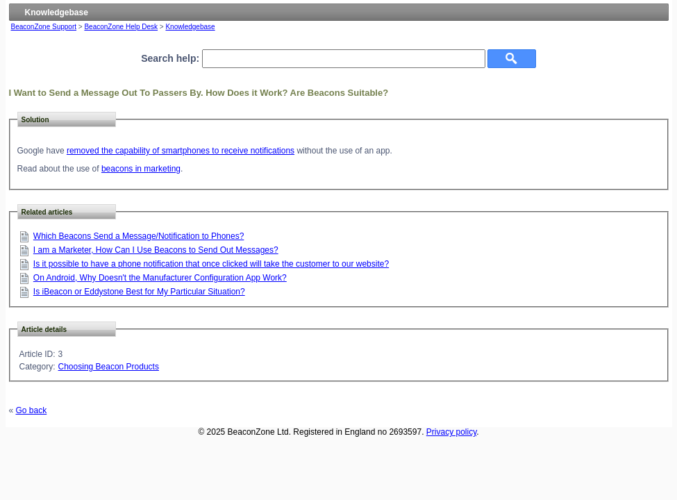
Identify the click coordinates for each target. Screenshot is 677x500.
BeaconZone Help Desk (121, 27)
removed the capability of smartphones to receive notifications (180, 151)
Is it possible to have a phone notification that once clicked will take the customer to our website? (211, 264)
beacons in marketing (141, 169)
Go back (31, 410)
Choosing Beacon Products (108, 367)
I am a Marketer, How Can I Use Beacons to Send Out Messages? (155, 250)
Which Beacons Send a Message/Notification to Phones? (138, 236)
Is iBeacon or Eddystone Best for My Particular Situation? (139, 292)
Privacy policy (451, 432)
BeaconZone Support (44, 27)
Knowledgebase (190, 27)
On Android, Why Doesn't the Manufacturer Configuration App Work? (160, 278)
